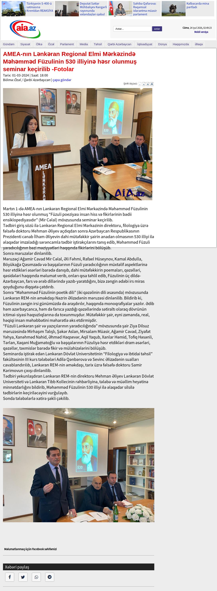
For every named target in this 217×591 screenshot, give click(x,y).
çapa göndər (62, 80)
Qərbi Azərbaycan (119, 44)
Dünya (162, 44)
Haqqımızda (181, 44)
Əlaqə (199, 44)
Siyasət (25, 44)
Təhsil (98, 44)
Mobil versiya (201, 32)
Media (84, 44)
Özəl (51, 44)
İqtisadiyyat (144, 44)
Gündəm (8, 44)
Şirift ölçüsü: (130, 83)
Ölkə (39, 44)
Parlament (67, 44)
